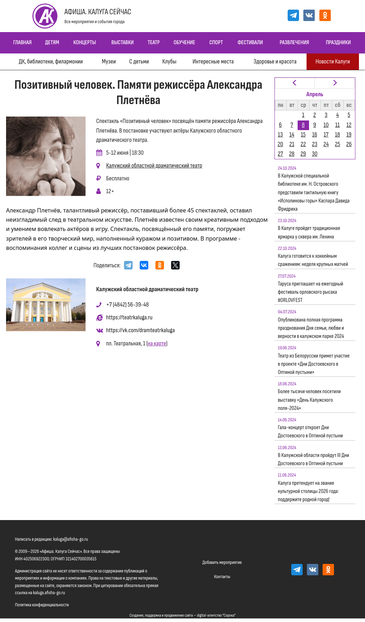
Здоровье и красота (274, 61)
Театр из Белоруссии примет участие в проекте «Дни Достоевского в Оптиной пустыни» (314, 364)
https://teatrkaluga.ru (129, 317)
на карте (157, 343)
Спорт (216, 42)
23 (314, 144)
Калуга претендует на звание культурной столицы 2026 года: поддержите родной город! (308, 491)
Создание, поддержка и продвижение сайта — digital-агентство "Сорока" (182, 615)
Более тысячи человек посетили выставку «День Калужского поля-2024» (309, 399)
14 (291, 134)
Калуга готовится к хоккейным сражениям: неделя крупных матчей (313, 260)
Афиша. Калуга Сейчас (98, 12)
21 (291, 144)
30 (315, 154)
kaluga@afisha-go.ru (70, 539)
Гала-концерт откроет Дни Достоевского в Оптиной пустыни (310, 431)
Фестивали (250, 42)
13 (280, 134)
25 (337, 144)
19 (348, 134)
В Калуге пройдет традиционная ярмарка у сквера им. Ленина (309, 232)
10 (326, 125)
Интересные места (212, 61)
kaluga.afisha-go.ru (49, 593)
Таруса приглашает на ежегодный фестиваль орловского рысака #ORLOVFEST (310, 292)
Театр (154, 42)
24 (326, 144)
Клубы (169, 61)
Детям (52, 42)
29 (303, 154)
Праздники (338, 42)
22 (303, 144)
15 (303, 134)
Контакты (222, 577)
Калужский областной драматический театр (154, 165)
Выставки (122, 42)
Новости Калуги (332, 61)
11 (337, 125)
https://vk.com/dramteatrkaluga (140, 330)
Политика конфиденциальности (42, 605)
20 (280, 144)
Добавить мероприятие (222, 562)
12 (348, 125)
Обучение (184, 42)
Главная (22, 42)
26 (348, 144)
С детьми (139, 61)
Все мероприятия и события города (95, 22)
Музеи (109, 61)
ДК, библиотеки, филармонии (51, 61)
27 (280, 154)
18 (337, 134)
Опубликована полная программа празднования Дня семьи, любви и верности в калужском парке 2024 (311, 328)
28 (291, 154)
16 (314, 134)
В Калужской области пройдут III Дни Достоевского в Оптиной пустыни (313, 459)
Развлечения (294, 42)
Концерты (84, 42)
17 (326, 134)
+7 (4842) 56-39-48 (127, 304)
